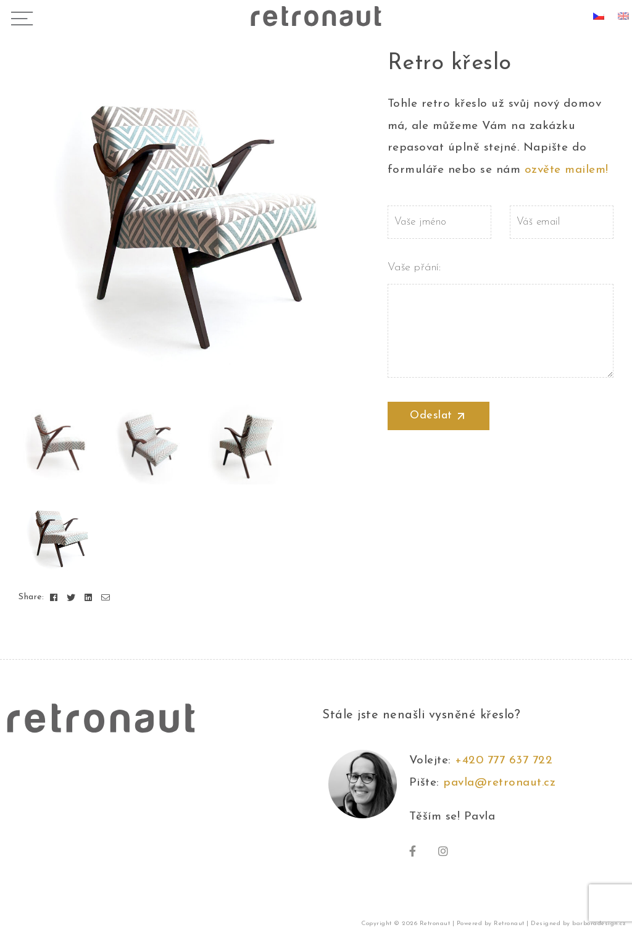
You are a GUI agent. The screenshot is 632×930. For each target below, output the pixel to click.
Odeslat (438, 416)
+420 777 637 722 (507, 760)
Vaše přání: (500, 278)
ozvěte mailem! (567, 170)
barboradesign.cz (599, 923)
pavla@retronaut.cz (499, 783)
